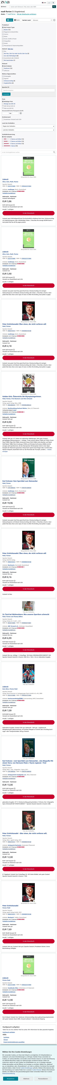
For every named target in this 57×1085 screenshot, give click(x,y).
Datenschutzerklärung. (8, 1073)
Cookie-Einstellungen (26, 1068)
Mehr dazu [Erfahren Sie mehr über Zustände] (10, 49)
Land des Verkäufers (8, 130)
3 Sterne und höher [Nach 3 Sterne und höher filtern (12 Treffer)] (14, 141)
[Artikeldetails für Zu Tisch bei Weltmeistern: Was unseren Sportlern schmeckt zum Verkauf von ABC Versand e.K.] (28, 606)
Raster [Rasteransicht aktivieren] (17, 20)
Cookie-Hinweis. (36, 1070)
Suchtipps (6, 1037)
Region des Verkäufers (9, 126)
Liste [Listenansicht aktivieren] (9, 20)
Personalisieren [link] (43, 1078)
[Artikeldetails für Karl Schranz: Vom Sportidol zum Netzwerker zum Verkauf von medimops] (28, 467)
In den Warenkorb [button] (28, 213)
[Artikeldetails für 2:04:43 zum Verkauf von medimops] (28, 166)
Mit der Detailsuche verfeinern (26, 14)
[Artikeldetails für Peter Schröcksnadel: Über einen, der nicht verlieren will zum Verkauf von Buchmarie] (28, 540)
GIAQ (14, 410)
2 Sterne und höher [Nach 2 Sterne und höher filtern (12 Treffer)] (14, 139)
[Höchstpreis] (15, 113)
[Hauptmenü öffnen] (4, 6)
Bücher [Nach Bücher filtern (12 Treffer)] (6, 29)
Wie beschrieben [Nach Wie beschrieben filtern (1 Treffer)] (8, 60)
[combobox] (31, 6)
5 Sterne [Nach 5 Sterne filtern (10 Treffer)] (11, 146)
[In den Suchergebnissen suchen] (28, 152)
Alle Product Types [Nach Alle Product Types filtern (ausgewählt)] (8, 27)
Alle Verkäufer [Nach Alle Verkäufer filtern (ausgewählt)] (8, 137)
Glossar (6, 1039)
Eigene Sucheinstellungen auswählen (14, 1042)
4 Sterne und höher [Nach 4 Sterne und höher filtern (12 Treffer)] (14, 143)
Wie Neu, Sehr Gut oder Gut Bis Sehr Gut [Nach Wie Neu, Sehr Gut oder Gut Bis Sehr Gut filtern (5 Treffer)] (15, 53)
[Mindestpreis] (5, 113)
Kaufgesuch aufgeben (9, 1032)
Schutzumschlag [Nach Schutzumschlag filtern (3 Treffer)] (8, 81)
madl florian (11, 14)
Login (49, 2)
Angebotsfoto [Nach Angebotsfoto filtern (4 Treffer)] (7, 83)
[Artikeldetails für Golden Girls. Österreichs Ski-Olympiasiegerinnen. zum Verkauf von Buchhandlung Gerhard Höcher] (28, 383)
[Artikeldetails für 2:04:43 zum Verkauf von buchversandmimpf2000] (28, 673)
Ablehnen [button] (26, 1078)
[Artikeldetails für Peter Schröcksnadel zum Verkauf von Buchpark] (28, 892)
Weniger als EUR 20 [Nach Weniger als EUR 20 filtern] (9, 104)
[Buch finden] (54, 6)
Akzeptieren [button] (10, 1078)
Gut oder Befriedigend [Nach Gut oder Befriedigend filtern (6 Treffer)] (10, 56)
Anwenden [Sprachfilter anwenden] (6, 94)
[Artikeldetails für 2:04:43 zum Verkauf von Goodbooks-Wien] (28, 964)
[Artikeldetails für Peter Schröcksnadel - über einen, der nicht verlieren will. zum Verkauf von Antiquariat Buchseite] (28, 820)
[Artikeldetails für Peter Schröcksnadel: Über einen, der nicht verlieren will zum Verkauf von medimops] (28, 311)
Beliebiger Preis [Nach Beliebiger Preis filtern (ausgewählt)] (7, 101)
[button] (54, 152)
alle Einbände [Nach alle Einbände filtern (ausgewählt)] (7, 66)
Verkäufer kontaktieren (8, 193)
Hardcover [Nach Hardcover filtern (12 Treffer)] (7, 68)
